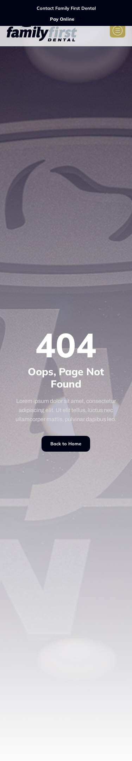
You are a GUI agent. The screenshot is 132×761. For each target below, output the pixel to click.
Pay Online (66, 19)
